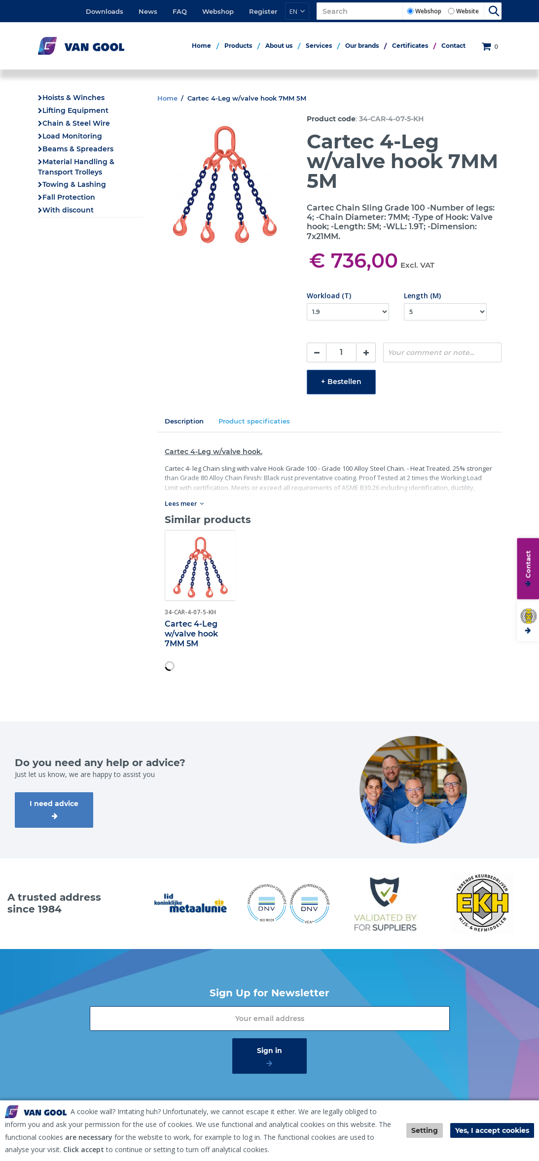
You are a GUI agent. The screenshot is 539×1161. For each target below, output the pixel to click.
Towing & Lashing (74, 184)
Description (184, 421)
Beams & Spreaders (77, 148)
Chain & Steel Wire (76, 123)
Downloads (104, 11)
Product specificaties (254, 421)
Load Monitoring (72, 136)
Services (319, 45)
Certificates (410, 45)
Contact (453, 45)
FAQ (180, 11)
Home (201, 45)
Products (238, 45)
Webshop (218, 11)
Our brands (362, 45)
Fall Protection (68, 197)
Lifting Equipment (75, 110)
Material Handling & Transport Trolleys (76, 166)
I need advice (54, 803)
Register (263, 11)
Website (467, 11)
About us (278, 45)
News (148, 11)
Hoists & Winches (73, 97)
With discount (68, 210)
